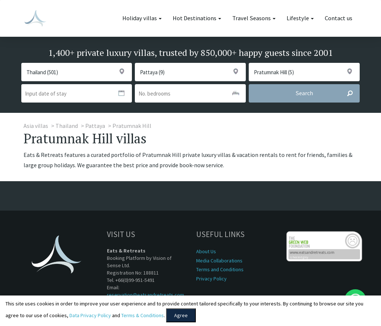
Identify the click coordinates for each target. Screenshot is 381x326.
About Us (206, 251)
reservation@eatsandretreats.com (145, 294)
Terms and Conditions (220, 269)
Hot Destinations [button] (197, 18)
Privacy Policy (211, 278)
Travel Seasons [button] (254, 18)
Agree (181, 315)
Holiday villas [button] (142, 18)
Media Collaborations (219, 260)
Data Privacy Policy (90, 315)
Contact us (338, 18)
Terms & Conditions (142, 315)
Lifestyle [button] (300, 18)
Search (327, 93)
